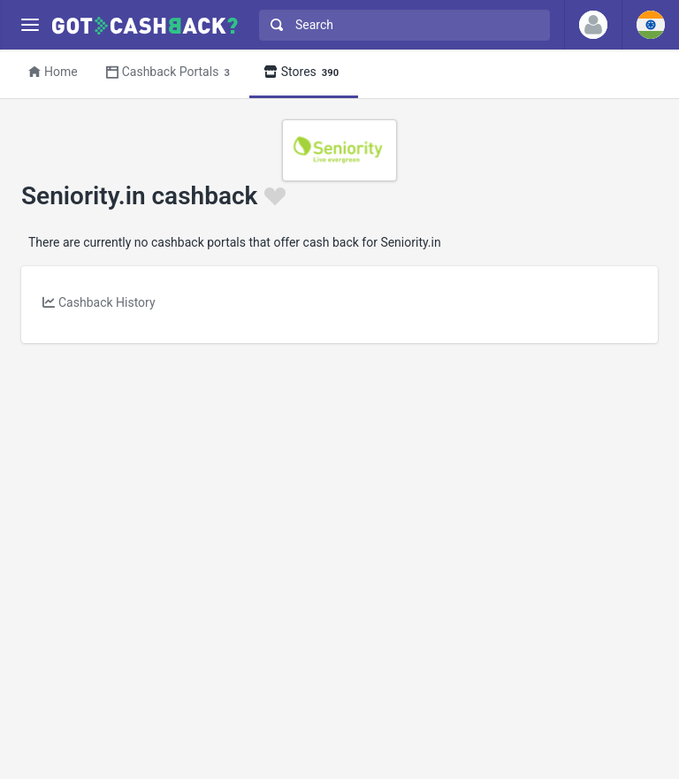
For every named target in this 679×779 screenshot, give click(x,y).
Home (53, 72)
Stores (303, 73)
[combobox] (400, 25)
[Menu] (29, 25)
